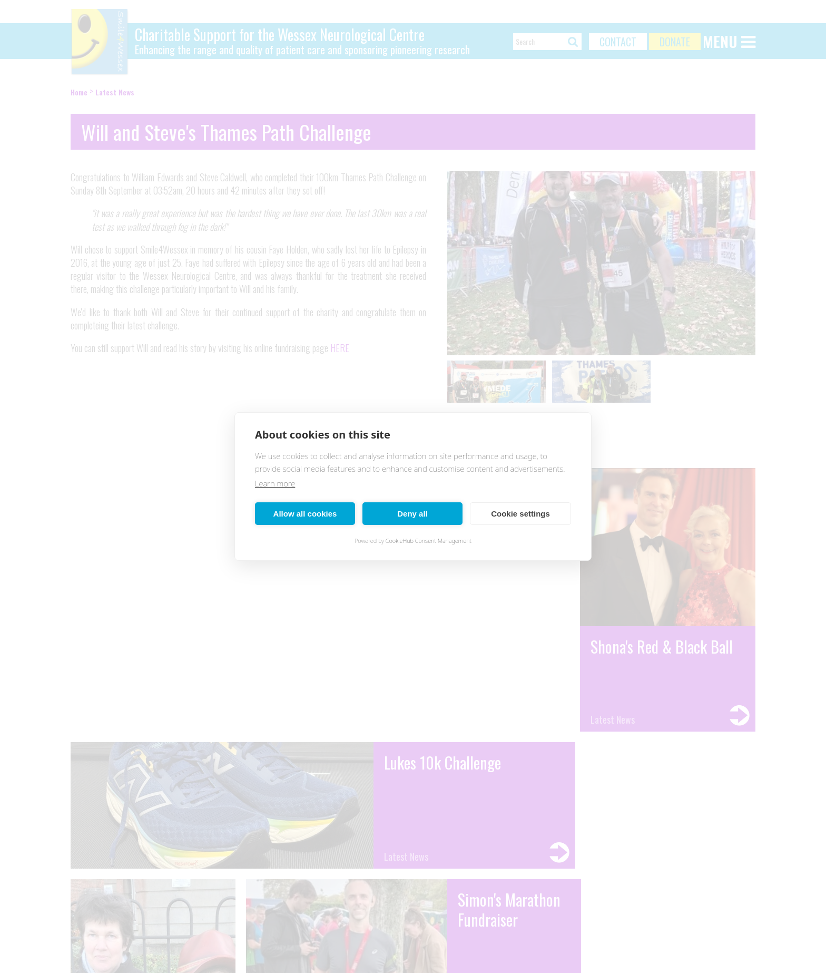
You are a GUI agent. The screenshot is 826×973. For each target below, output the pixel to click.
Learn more (275, 483)
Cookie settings (520, 513)
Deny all (412, 513)
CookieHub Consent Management (428, 540)
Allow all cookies (305, 513)
